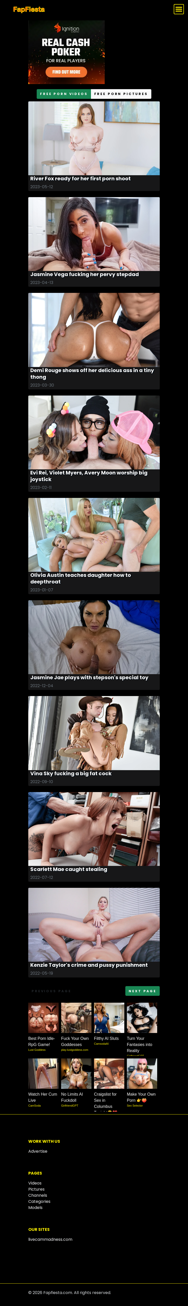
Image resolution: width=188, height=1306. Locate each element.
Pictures (36, 1189)
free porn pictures (121, 94)
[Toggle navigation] (179, 9)
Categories (39, 1201)
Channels (37, 1195)
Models (35, 1207)
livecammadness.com (50, 1239)
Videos (35, 1183)
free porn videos (64, 94)
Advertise (37, 1151)
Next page (142, 991)
